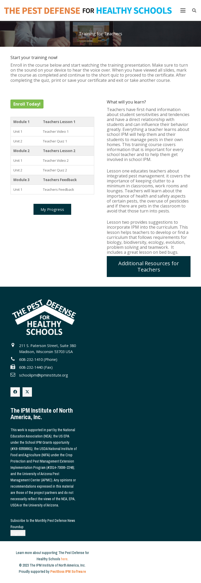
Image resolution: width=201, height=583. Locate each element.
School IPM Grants (38, 442)
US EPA (64, 436)
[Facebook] (15, 392)
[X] (27, 392)
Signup (18, 532)
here (64, 559)
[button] (183, 10)
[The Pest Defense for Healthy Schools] (88, 10)
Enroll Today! (27, 104)
